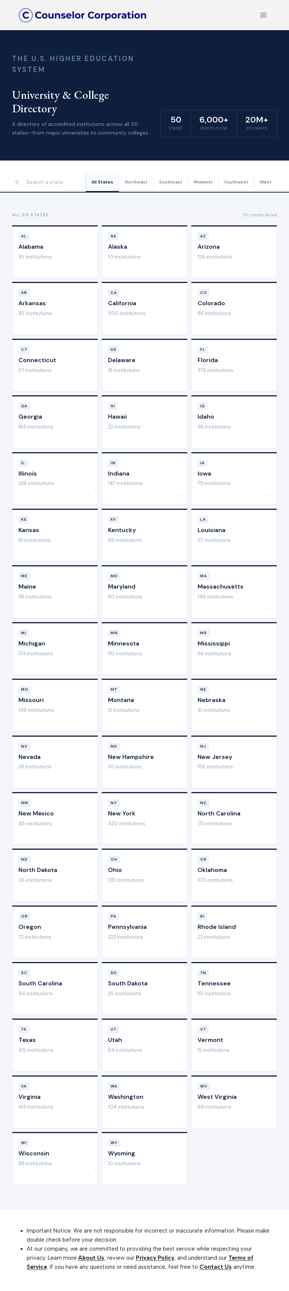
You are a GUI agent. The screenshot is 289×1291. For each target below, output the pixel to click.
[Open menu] (263, 15)
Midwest (203, 182)
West (265, 182)
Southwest (236, 182)
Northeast (136, 182)
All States (102, 182)
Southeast (170, 182)
